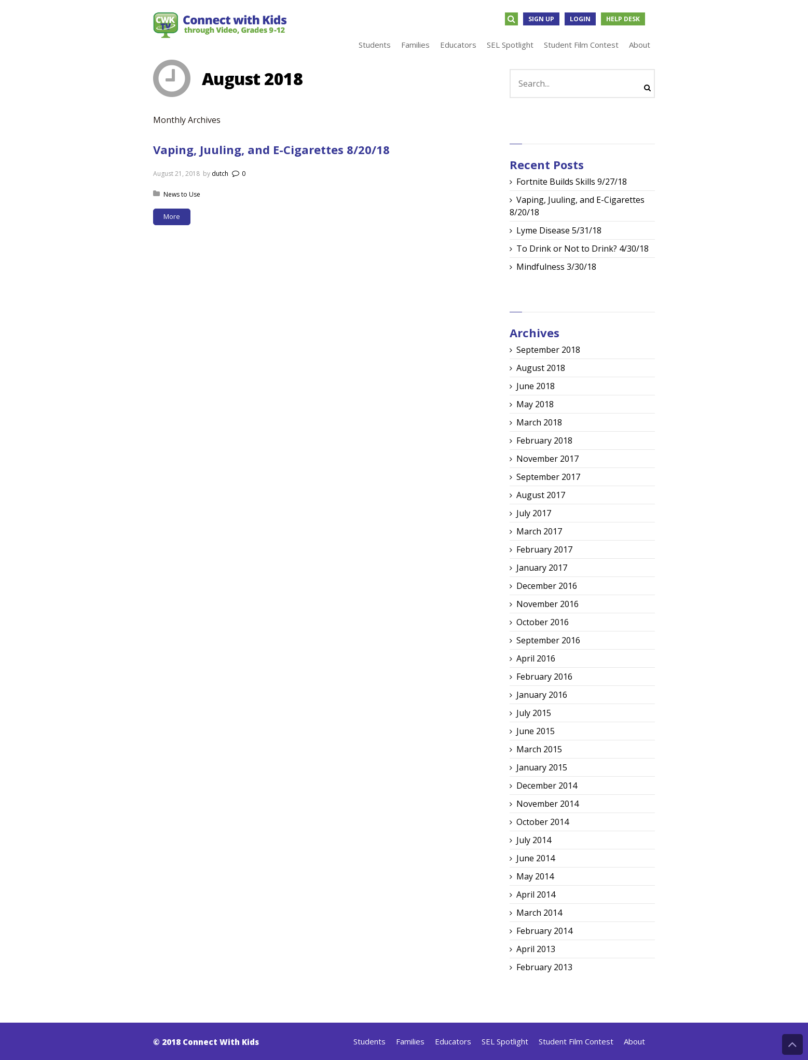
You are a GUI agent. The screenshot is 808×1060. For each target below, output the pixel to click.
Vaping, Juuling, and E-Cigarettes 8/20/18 (271, 149)
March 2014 (539, 912)
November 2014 (547, 803)
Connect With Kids (221, 1042)
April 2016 (535, 658)
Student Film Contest (576, 1041)
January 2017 (541, 567)
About (634, 1041)
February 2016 (544, 676)
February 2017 (544, 549)
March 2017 (539, 531)
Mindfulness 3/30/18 (556, 266)
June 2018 (535, 386)
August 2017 (540, 495)
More (171, 216)
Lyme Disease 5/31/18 (558, 230)
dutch (220, 173)
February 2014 (544, 931)
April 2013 (535, 949)
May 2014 (535, 876)
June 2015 (535, 731)
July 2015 (533, 713)
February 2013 (544, 967)
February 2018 (544, 440)
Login (580, 19)
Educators (453, 1041)
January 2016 (541, 694)
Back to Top (792, 1044)
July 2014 (533, 840)
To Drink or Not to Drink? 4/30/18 (582, 248)
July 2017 (533, 513)
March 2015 (539, 749)
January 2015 (541, 767)
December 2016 (546, 585)
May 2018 (535, 404)
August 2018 (540, 368)
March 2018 (539, 422)
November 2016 (547, 604)
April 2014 (535, 894)
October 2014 (542, 822)
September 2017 (548, 477)
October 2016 (542, 622)
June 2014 (535, 858)
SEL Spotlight (505, 1041)
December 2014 (546, 785)
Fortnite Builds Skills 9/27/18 (571, 181)
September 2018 (548, 349)
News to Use (181, 194)
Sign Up (541, 19)
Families (410, 1041)
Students (369, 1041)
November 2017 (547, 458)
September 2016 (548, 640)
